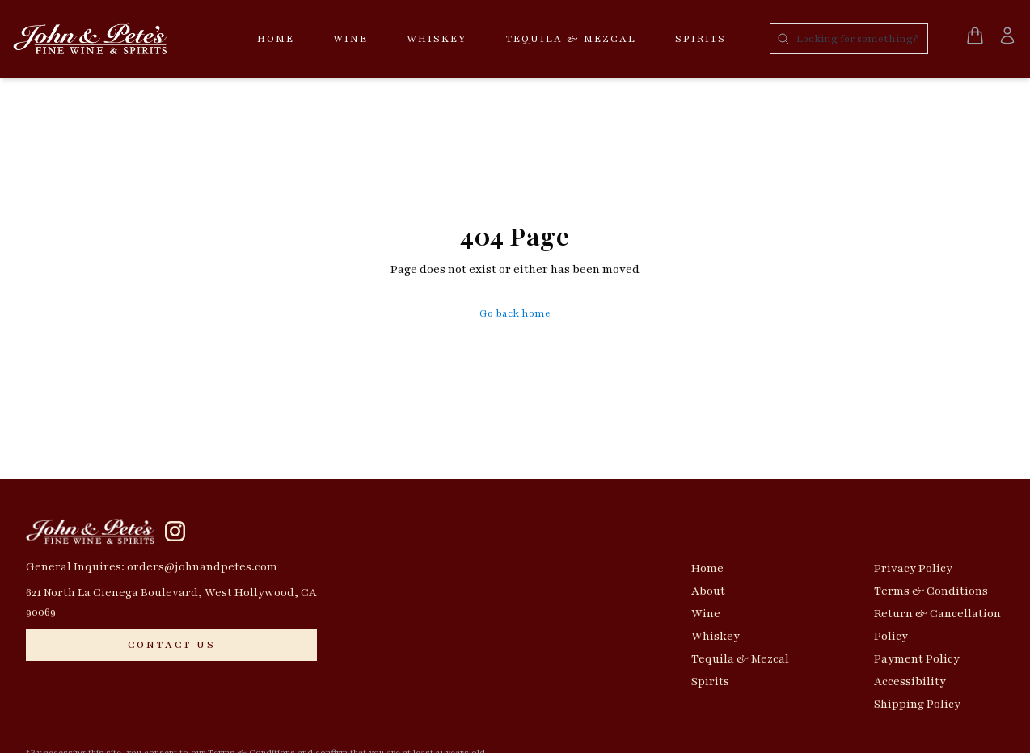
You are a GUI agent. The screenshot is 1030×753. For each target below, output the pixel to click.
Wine (350, 38)
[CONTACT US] (171, 645)
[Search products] (849, 38)
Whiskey (437, 38)
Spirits (700, 38)
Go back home (515, 313)
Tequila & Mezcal (571, 38)
